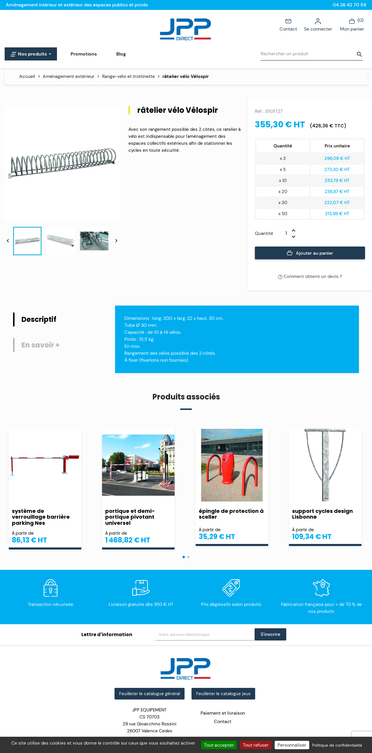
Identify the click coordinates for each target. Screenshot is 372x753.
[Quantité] (282, 233)
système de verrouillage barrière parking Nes (41, 517)
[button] (184, 557)
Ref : (259, 111)
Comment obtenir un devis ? (310, 276)
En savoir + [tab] (41, 345)
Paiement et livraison (223, 713)
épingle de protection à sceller (231, 514)
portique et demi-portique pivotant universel (130, 517)
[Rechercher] (312, 53)
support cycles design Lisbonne (322, 514)
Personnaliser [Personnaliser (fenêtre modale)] (292, 745)
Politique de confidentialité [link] (337, 745)
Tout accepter (219, 745)
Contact (288, 24)
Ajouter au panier (310, 253)
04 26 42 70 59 (349, 5)
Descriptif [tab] (39, 319)
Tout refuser (256, 745)
